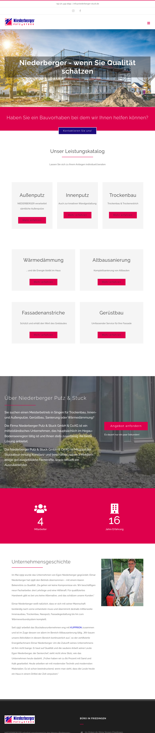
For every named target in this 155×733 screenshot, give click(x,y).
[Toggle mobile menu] (148, 23)
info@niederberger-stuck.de (86, 4)
